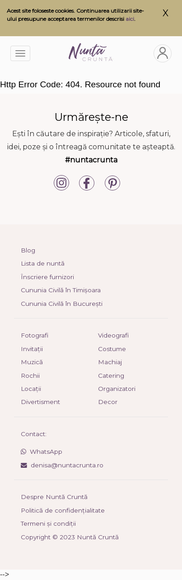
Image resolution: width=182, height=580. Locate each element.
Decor (107, 401)
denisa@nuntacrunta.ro (62, 465)
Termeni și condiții (48, 523)
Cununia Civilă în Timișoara (61, 290)
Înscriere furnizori (47, 276)
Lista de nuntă (43, 263)
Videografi (113, 335)
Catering (111, 375)
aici (130, 18)
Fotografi (34, 335)
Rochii (30, 375)
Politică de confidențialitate (63, 510)
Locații (31, 388)
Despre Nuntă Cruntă (54, 496)
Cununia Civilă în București (62, 303)
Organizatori (116, 388)
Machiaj (110, 362)
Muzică (32, 362)
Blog (28, 250)
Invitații (32, 348)
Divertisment (40, 401)
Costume (112, 348)
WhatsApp (41, 451)
